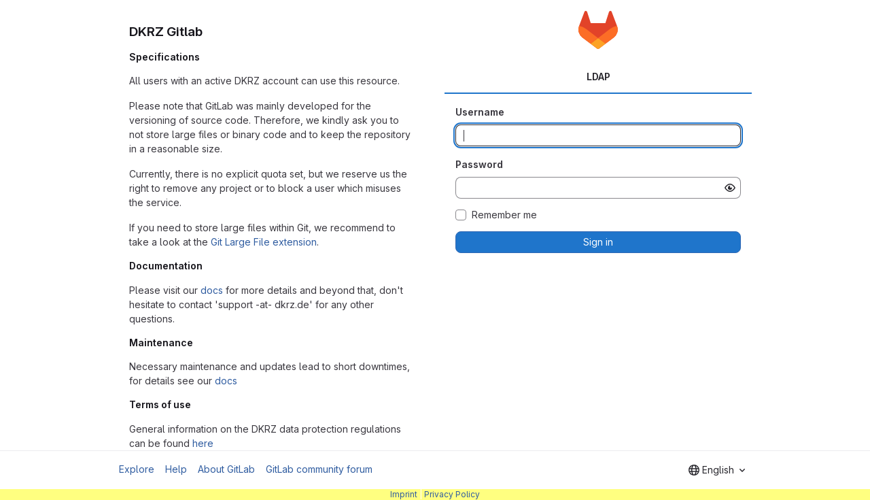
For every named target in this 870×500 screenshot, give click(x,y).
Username (479, 112)
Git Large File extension (264, 242)
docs (212, 290)
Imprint (403, 494)
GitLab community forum (319, 469)
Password (479, 164)
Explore (136, 469)
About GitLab (226, 469)
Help (176, 469)
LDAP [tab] (598, 76)
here (202, 443)
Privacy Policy (452, 494)
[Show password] (730, 188)
